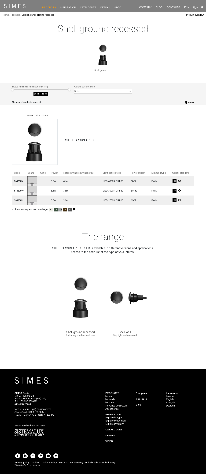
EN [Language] (186, 7)
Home (6, 15)
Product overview (195, 15)
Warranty (78, 462)
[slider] (12, 89)
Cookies (35, 462)
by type (109, 396)
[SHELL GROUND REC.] (103, 57)
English (170, 399)
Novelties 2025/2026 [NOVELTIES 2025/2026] (116, 405)
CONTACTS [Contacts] (173, 7)
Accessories (112, 408)
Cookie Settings (49, 462)
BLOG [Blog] (159, 7)
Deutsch (170, 405)
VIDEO (117, 7)
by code (109, 402)
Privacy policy (22, 462)
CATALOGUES (88, 7)
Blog (138, 404)
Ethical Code (91, 462)
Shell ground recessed (80, 331)
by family (110, 399)
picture (30, 115)
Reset (189, 102)
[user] (195, 7)
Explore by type (113, 417)
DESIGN (105, 7)
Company (141, 393)
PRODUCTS (49, 7)
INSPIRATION (68, 7)
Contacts (141, 399)
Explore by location (115, 420)
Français (170, 402)
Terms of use (66, 462)
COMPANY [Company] (145, 7)
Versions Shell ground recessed (38, 15)
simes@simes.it (23, 404)
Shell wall (125, 331)
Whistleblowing (107, 462)
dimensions (42, 115)
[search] (202, 7)
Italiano (170, 396)
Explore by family (114, 423)
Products (15, 15)
